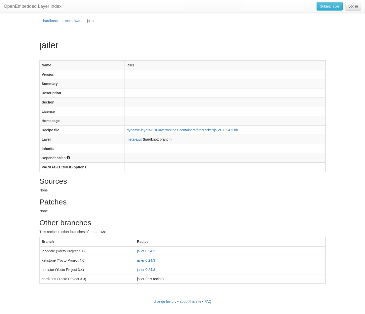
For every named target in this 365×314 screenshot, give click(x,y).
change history (165, 301)
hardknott (50, 21)
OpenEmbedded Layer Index (33, 6)
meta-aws (72, 21)
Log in (353, 6)
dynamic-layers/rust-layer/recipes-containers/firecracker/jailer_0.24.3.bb (182, 130)
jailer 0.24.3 (146, 251)
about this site (190, 301)
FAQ (207, 301)
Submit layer (329, 6)
